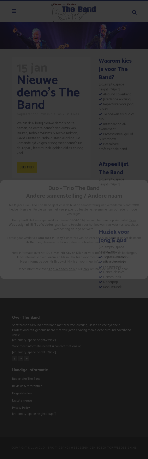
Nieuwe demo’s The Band (48, 93)
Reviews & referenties (27, 386)
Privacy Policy (21, 407)
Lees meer (27, 167)
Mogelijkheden (22, 393)
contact (60, 346)
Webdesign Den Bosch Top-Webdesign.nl (104, 448)
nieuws (56, 114)
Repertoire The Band (26, 378)
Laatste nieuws (22, 400)
